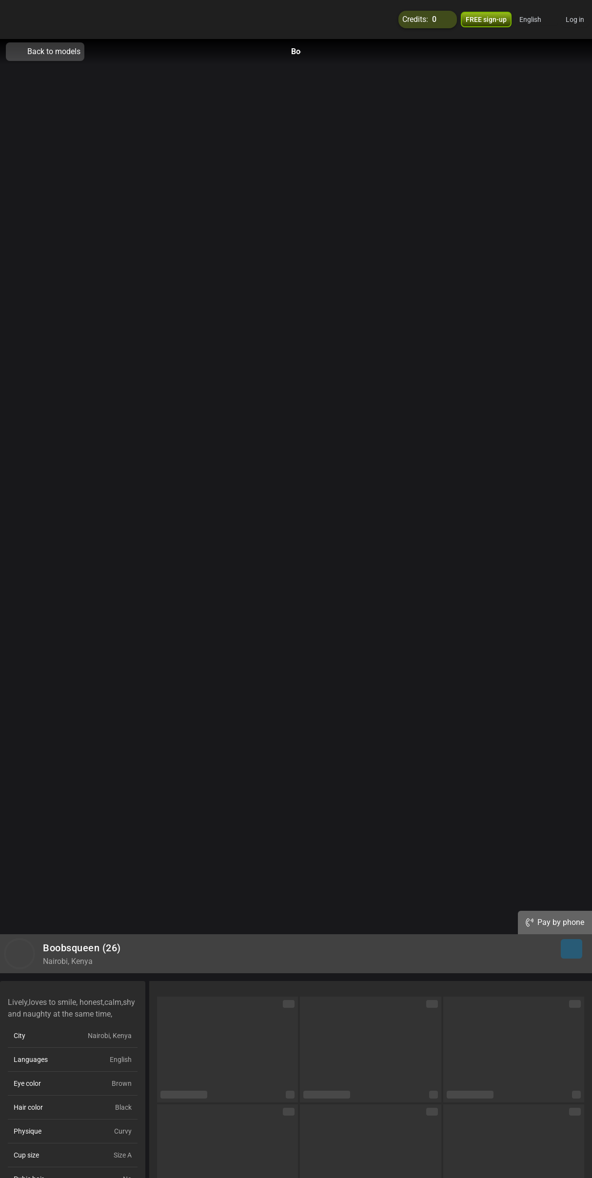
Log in (575, 19)
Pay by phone (555, 922)
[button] (536, 19)
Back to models (45, 52)
